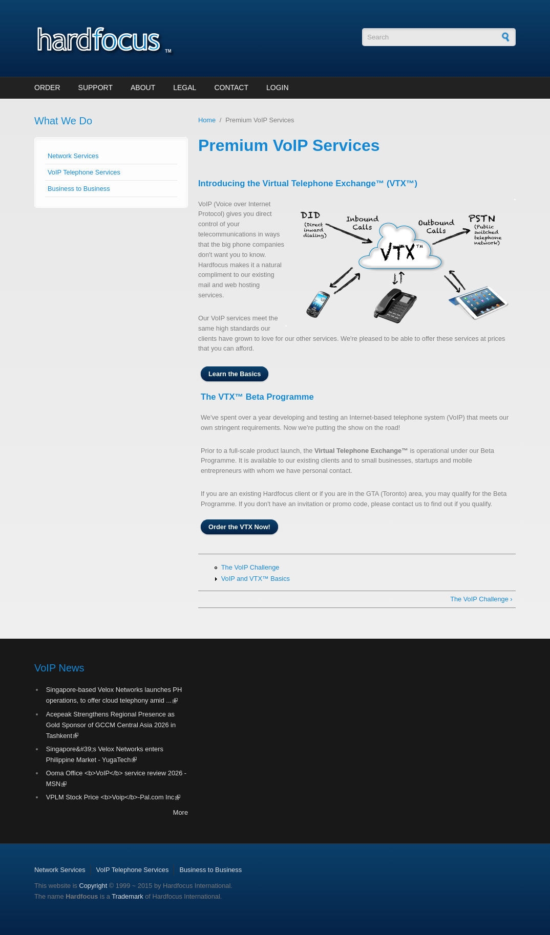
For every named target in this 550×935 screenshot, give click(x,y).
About (143, 87)
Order (47, 87)
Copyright (93, 885)
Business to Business (79, 188)
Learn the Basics (234, 374)
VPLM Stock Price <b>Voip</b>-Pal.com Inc (113, 797)
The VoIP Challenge (250, 567)
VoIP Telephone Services (84, 172)
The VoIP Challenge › (481, 599)
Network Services (73, 156)
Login (277, 87)
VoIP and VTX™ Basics (255, 578)
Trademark (127, 896)
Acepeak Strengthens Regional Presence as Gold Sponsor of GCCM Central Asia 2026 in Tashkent (111, 725)
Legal (184, 87)
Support (95, 87)
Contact (231, 87)
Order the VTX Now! (239, 527)
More (180, 812)
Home (207, 120)
